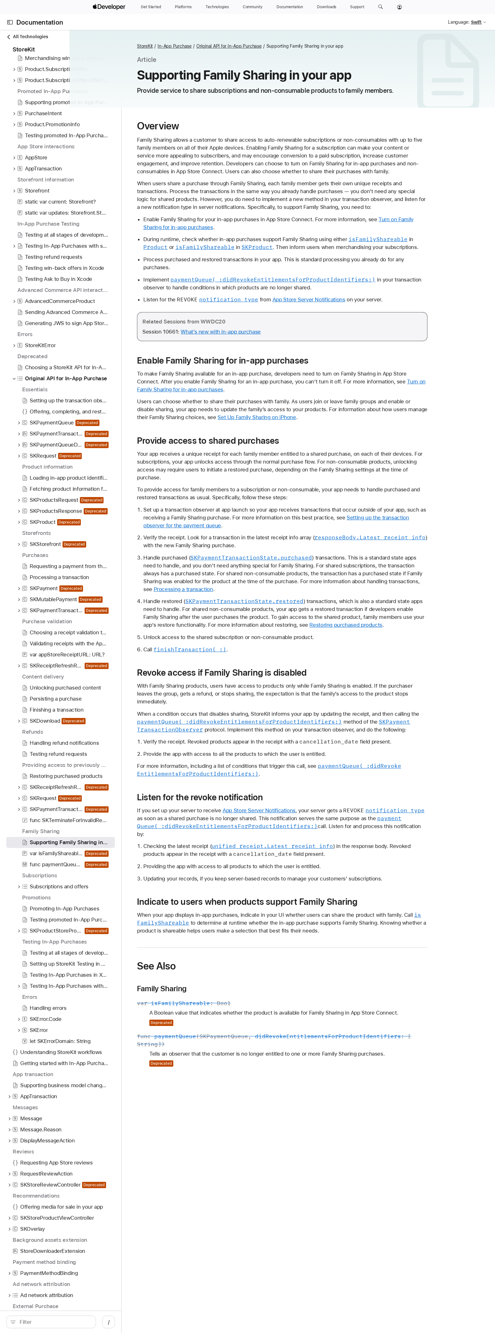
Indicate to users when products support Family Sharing (307, 941)
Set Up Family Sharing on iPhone (352, 441)
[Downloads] (326, 7)
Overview (218, 126)
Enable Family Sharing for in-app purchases (282, 384)
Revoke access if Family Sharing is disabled (281, 704)
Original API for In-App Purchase (288, 46)
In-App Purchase (234, 46)
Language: (458, 22)
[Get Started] (151, 7)
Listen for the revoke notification (260, 837)
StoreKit (204, 46)
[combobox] (79, 1321)
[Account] (399, 7)
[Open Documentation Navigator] (10, 22)
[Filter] (79, 1322)
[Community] (252, 7)
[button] (380, 7)
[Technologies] (217, 7)
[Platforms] (183, 7)
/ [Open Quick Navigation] (158, 1322)
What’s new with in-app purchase (280, 355)
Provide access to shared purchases (268, 464)
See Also (216, 1005)
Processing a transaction (340, 613)
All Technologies (27, 36)
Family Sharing (221, 1028)
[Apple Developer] (109, 7)
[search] (76, 1322)
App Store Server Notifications (368, 323)
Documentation (39, 22)
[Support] (357, 7)
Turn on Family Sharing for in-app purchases (250, 413)
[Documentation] (290, 7)
